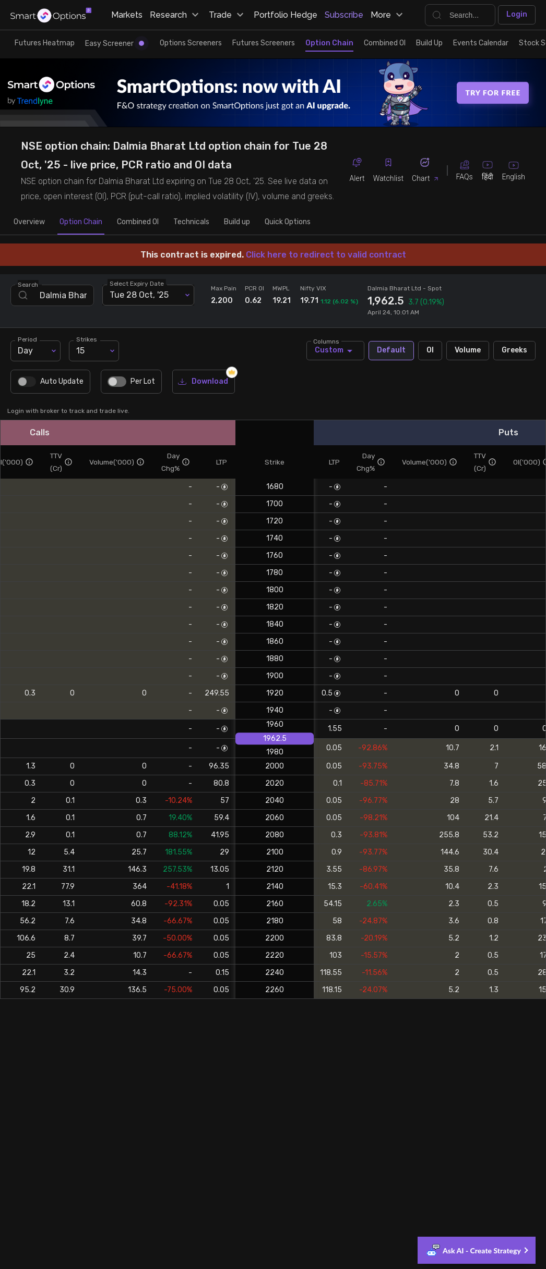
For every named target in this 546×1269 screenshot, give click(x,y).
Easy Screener (114, 43)
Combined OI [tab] (138, 222)
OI (430, 350)
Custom (335, 350)
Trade (227, 15)
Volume (468, 350)
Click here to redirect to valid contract (326, 255)
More (388, 15)
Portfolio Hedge (285, 15)
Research (175, 15)
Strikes (86, 339)
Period (27, 339)
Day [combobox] (25, 351)
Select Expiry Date (137, 283)
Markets (127, 15)
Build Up (429, 43)
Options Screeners (191, 43)
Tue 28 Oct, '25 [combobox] (139, 295)
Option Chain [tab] (80, 222)
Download (203, 382)
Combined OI (385, 43)
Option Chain (329, 43)
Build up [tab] (237, 222)
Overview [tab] (29, 222)
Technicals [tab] (191, 222)
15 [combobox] (80, 351)
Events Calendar (480, 43)
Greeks (514, 350)
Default (391, 350)
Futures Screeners (263, 43)
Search (28, 284)
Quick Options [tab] (288, 222)
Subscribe (344, 15)
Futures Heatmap (45, 43)
